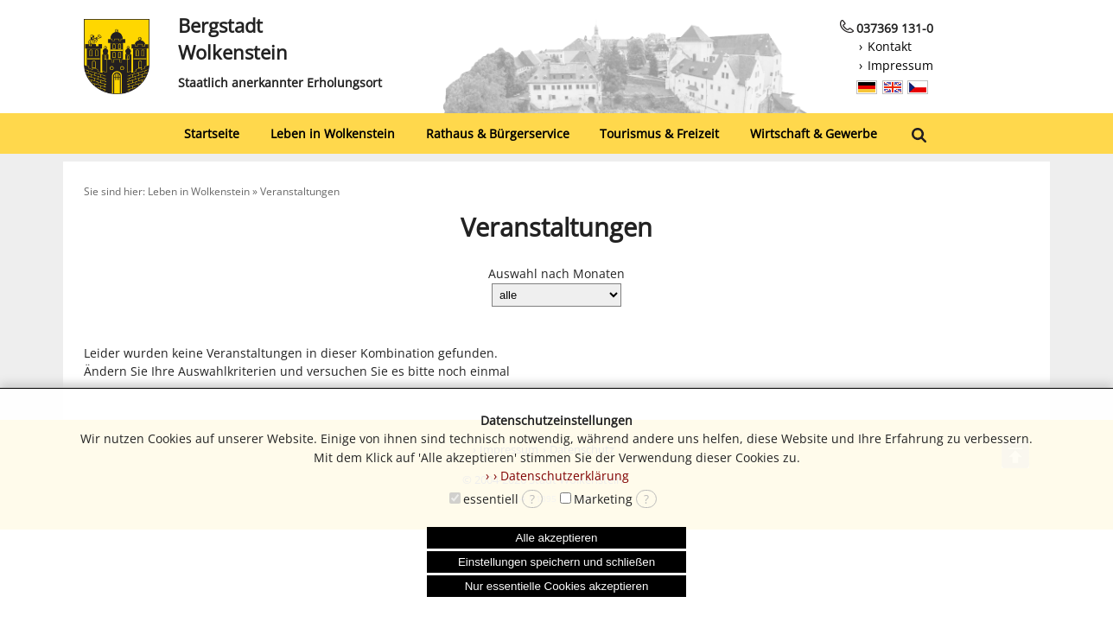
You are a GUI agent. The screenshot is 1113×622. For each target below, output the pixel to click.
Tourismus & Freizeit (659, 133)
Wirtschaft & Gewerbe (813, 133)
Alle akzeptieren (557, 537)
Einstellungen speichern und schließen (556, 561)
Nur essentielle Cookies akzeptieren (557, 586)
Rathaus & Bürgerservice (497, 133)
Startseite (211, 133)
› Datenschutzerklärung (561, 475)
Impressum (900, 65)
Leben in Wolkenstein (332, 133)
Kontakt (890, 46)
